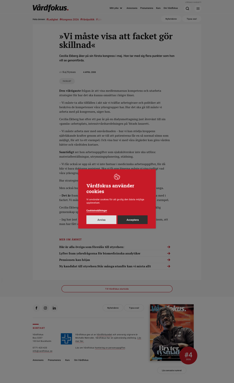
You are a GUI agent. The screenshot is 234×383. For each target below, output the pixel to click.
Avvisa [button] (101, 219)
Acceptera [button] (133, 219)
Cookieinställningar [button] (96, 210)
